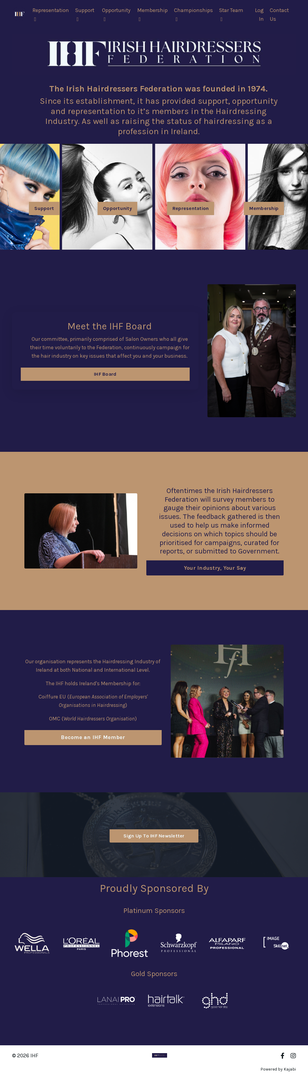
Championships (193, 14)
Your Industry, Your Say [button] (215, 568)
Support (85, 14)
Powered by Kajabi (278, 1069)
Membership (153, 14)
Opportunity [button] (117, 208)
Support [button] (44, 208)
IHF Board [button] (105, 378)
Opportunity (117, 14)
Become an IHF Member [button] (93, 738)
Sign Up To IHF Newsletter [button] (153, 836)
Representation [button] (191, 208)
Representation (51, 14)
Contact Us (279, 14)
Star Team (231, 14)
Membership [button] (264, 208)
